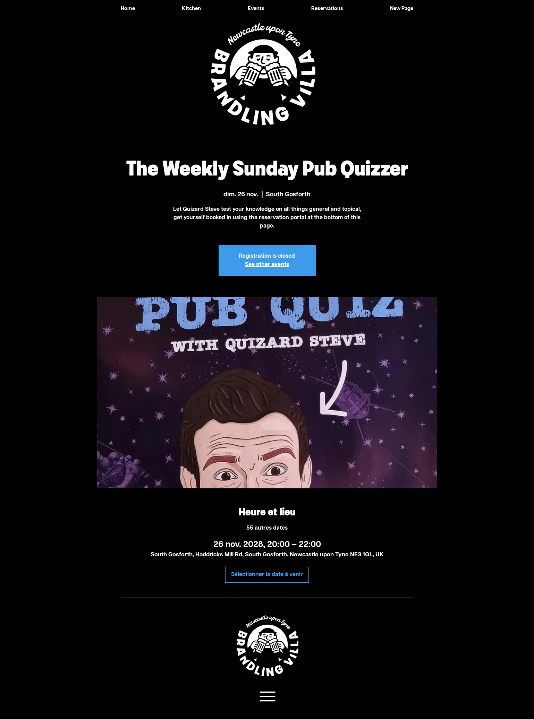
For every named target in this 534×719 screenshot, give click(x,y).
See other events (267, 264)
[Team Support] (267, 696)
